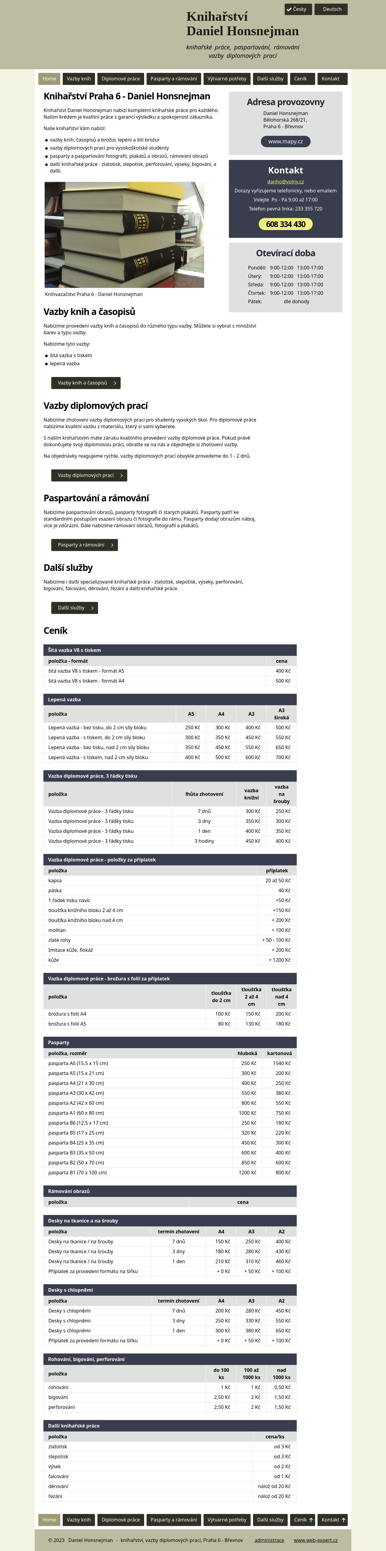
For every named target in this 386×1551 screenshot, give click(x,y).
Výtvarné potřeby (227, 78)
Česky (299, 9)
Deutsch (332, 9)
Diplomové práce (121, 78)
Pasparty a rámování (173, 78)
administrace (269, 1540)
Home (49, 78)
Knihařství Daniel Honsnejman (243, 23)
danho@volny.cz (285, 181)
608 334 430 (285, 224)
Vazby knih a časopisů (82, 382)
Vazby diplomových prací (85, 475)
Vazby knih (79, 78)
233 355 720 (308, 208)
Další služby (270, 78)
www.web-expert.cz (316, 1540)
